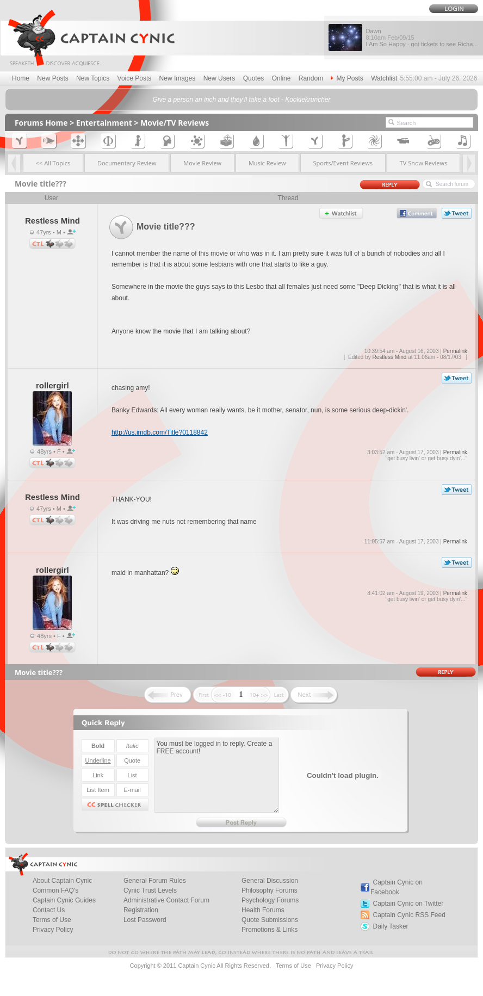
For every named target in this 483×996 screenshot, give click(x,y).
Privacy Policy (53, 929)
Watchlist (384, 78)
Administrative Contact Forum (166, 900)
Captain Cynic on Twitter (408, 903)
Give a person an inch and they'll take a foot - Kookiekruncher (241, 99)
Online (281, 78)
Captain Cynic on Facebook (396, 887)
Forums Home (41, 122)
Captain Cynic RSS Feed (409, 915)
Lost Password (144, 920)
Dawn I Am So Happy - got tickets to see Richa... (422, 37)
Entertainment (104, 122)
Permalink (455, 351)
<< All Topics (53, 163)
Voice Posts (134, 78)
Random (311, 78)
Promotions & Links (270, 929)
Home (20, 78)
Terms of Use (293, 965)
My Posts (347, 78)
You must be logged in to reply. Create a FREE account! (216, 775)
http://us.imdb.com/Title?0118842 (160, 432)
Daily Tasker (390, 926)
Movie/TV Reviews (174, 122)
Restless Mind (390, 357)
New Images (177, 78)
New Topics (92, 78)
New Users (219, 78)
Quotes (253, 78)
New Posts (52, 78)
